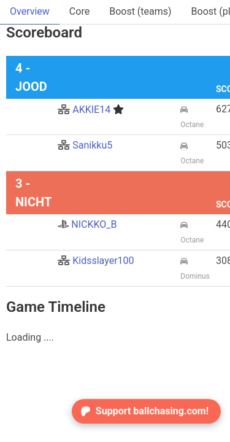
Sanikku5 (85, 145)
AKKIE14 (91, 109)
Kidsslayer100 (96, 260)
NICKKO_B (87, 224)
